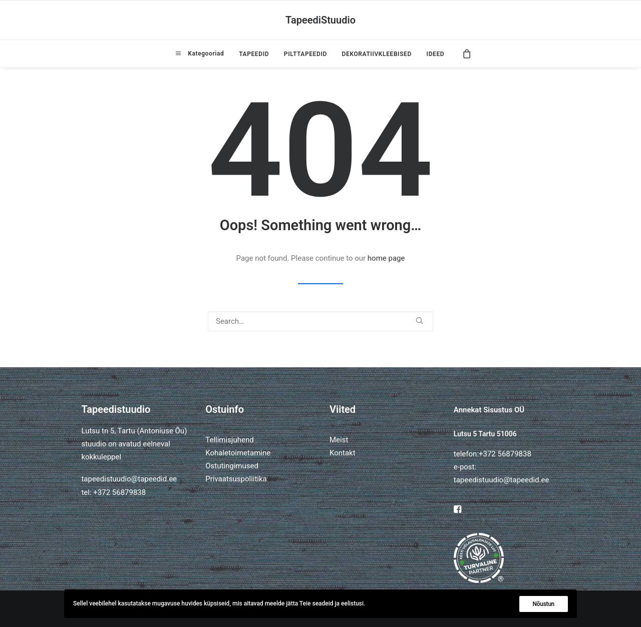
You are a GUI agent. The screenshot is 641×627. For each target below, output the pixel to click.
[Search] (320, 321)
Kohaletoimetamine (237, 452)
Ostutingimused (231, 465)
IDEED (436, 54)
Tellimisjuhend (229, 439)
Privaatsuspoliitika (236, 478)
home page (386, 258)
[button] (419, 320)
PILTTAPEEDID (305, 54)
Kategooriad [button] (205, 53)
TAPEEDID (254, 54)
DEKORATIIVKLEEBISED (377, 54)
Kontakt (343, 452)
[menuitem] (200, 53)
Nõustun (543, 603)
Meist (339, 439)
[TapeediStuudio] (320, 20)
